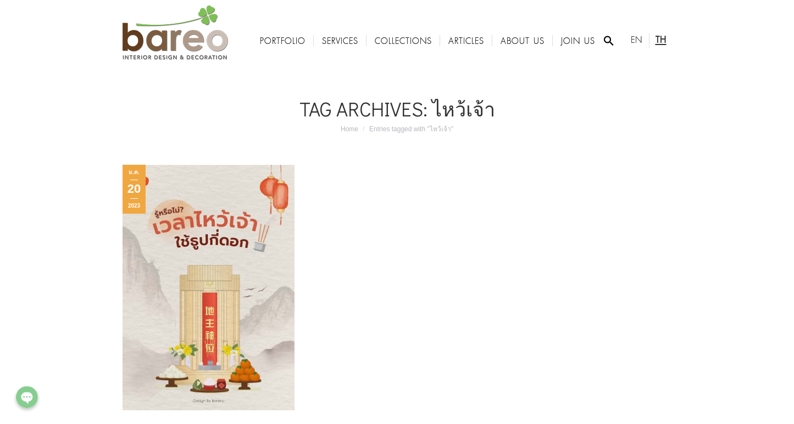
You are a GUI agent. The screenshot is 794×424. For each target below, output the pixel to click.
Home (349, 129)
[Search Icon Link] (608, 40)
